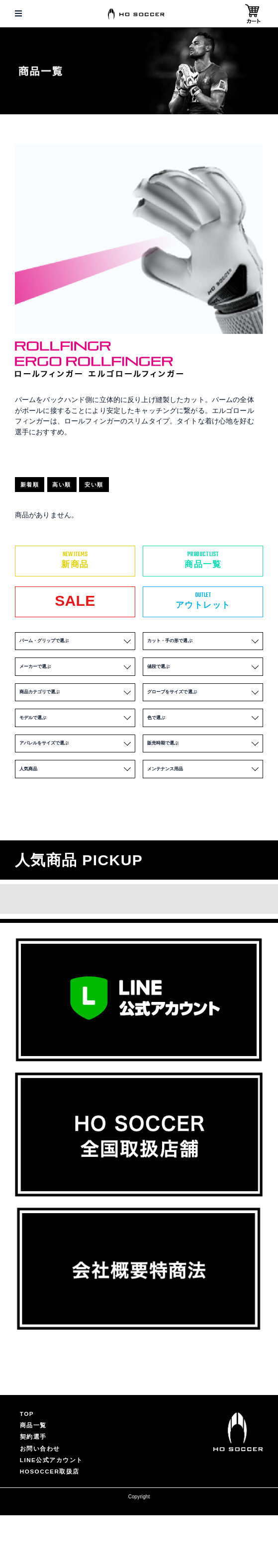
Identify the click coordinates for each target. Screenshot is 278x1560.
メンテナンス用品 (203, 797)
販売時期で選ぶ (203, 767)
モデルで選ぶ (75, 736)
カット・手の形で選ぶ (203, 645)
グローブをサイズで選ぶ (203, 706)
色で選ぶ (203, 736)
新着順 (33, 487)
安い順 (113, 487)
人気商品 (75, 797)
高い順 (73, 487)
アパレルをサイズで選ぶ (75, 767)
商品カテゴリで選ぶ (75, 706)
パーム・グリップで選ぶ (75, 645)
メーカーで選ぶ (75, 675)
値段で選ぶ (203, 675)
